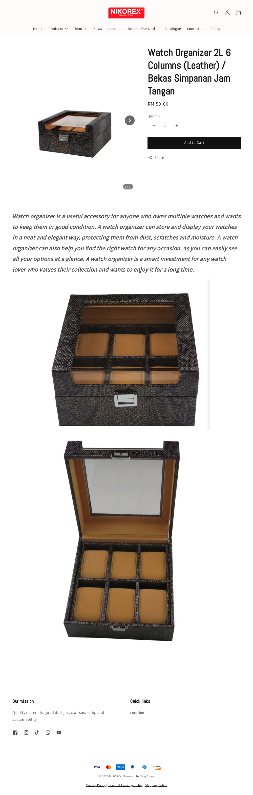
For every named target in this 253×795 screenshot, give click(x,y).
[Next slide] (130, 120)
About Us (80, 28)
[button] (216, 12)
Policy (215, 28)
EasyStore (147, 776)
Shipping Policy (156, 785)
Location (115, 28)
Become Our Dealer (143, 28)
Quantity (154, 116)
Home (37, 28)
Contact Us (196, 28)
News (97, 28)
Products (55, 28)
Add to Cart (194, 142)
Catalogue (173, 28)
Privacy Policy (95, 785)
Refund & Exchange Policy (125, 785)
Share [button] (156, 157)
